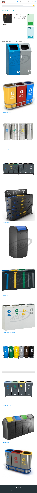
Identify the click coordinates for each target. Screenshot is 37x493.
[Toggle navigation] (34, 1)
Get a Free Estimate (30, 37)
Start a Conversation (30, 23)
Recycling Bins (8, 5)
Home (4, 5)
